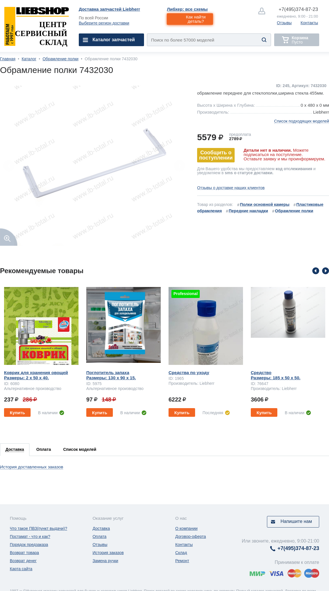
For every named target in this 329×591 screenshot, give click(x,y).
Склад (181, 552)
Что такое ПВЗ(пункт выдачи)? (38, 528)
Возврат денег (23, 560)
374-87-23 (298, 9)
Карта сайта (21, 568)
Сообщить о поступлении (216, 155)
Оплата (99, 536)
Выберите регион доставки (104, 23)
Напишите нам (296, 521)
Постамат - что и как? (30, 536)
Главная (7, 59)
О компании (186, 528)
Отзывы (284, 23)
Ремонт (182, 560)
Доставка (101, 528)
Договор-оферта (190, 536)
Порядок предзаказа (29, 544)
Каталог (29, 59)
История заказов (108, 552)
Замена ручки (105, 560)
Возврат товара (24, 552)
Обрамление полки (60, 59)
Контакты (309, 23)
